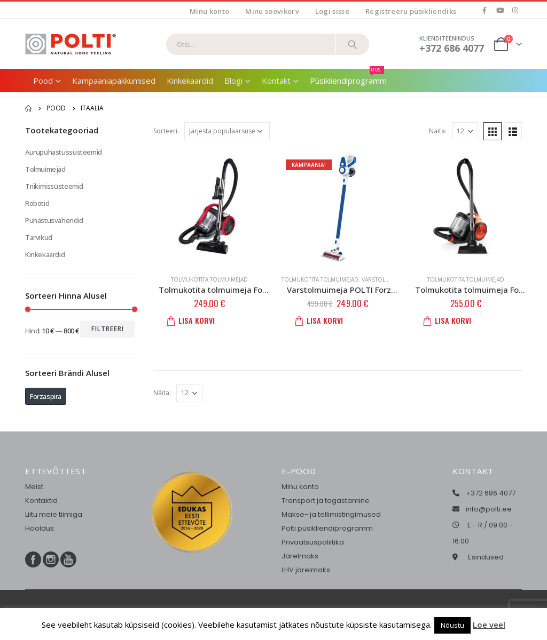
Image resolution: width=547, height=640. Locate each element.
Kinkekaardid (190, 80)
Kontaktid (41, 500)
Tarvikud (38, 237)
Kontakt (276, 80)
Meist (34, 487)
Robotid (37, 203)
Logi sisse (332, 11)
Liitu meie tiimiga (53, 514)
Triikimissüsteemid (54, 186)
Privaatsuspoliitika (313, 542)
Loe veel (489, 624)
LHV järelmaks (306, 570)
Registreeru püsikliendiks (410, 11)
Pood (43, 80)
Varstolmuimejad (387, 279)
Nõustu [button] (452, 625)
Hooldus (39, 528)
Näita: (438, 130)
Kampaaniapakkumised (113, 80)
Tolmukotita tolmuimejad (209, 279)
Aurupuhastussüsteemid (63, 152)
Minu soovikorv (272, 11)
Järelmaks (300, 556)
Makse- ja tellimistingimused (331, 514)
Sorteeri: (166, 130)
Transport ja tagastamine (326, 500)
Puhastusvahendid (54, 220)
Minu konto (209, 11)
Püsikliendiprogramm (348, 77)
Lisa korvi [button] (193, 320)
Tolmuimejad (45, 169)
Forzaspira (45, 396)
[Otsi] (352, 44)
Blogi (233, 80)
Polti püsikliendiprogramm (327, 528)
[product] (209, 207)
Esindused (486, 557)
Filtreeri (107, 328)
